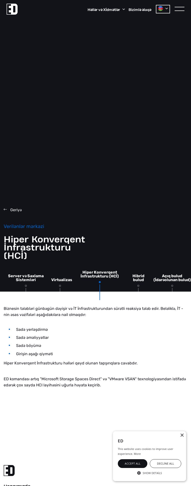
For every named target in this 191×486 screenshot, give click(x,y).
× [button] (182, 435)
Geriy (13, 210)
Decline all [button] (165, 463)
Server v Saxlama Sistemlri (26, 278)
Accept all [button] (133, 463)
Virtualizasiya (64, 279)
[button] (149, 472)
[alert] (149, 456)
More (137, 454)
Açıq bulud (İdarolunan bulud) (172, 278)
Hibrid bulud (138, 278)
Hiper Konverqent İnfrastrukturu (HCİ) (99, 274)
